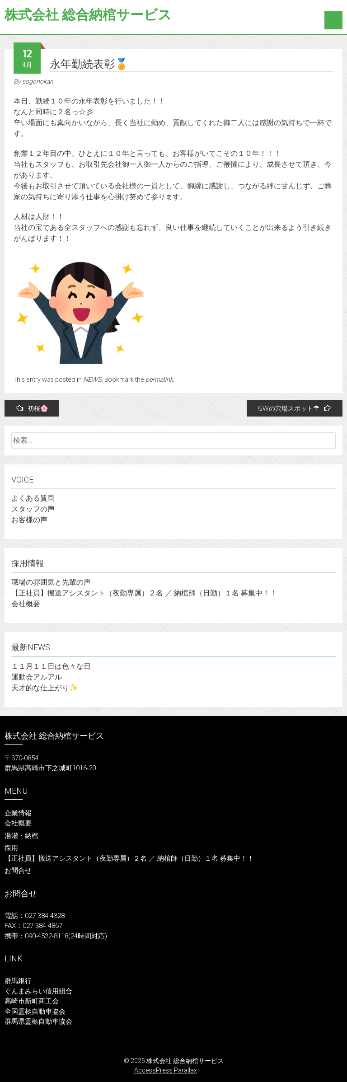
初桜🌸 (32, 408)
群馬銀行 (18, 981)
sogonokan (37, 81)
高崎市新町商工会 (32, 1001)
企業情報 (18, 813)
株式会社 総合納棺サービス (88, 15)
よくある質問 (33, 498)
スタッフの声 (33, 509)
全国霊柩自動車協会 (35, 1011)
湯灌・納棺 (21, 836)
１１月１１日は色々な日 (51, 666)
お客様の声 (29, 519)
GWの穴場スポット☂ (294, 408)
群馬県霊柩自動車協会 (38, 1021)
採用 (11, 848)
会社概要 (25, 604)
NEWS (92, 379)
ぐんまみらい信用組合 (38, 991)
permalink (159, 379)
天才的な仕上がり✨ (44, 688)
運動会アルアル (36, 677)
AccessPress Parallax (165, 1070)
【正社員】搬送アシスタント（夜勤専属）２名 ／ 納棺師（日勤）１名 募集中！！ (144, 593)
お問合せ (18, 871)
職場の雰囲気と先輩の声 (51, 582)
